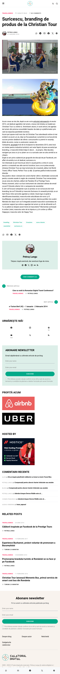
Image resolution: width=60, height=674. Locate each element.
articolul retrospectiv (41, 121)
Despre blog (6, 637)
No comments (36, 13)
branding (6, 222)
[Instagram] (30, 329)
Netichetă (45, 637)
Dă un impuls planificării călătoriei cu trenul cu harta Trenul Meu (29, 477)
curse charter (40, 222)
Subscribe (30, 374)
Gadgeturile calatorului (6, 643)
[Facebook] (11, 329)
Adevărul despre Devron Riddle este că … (28, 493)
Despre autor (27, 637)
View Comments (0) (30, 277)
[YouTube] (11, 336)
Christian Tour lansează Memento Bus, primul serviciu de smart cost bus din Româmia (29, 579)
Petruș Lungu (12, 32)
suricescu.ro (18, 226)
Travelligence (7, 13)
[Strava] (30, 336)
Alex (4, 477)
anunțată (14, 145)
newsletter (7, 226)
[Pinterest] (48, 329)
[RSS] (48, 336)
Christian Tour (17, 222)
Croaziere (29, 222)
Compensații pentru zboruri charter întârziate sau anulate (34, 482)
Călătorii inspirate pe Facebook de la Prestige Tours (27, 526)
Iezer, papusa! (21, 504)
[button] (3, 3)
